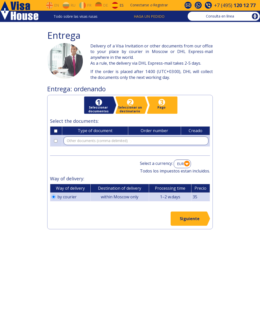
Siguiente (189, 218)
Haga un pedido (149, 16)
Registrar (160, 5)
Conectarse (139, 5)
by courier (64, 197)
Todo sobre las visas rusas (76, 16)
